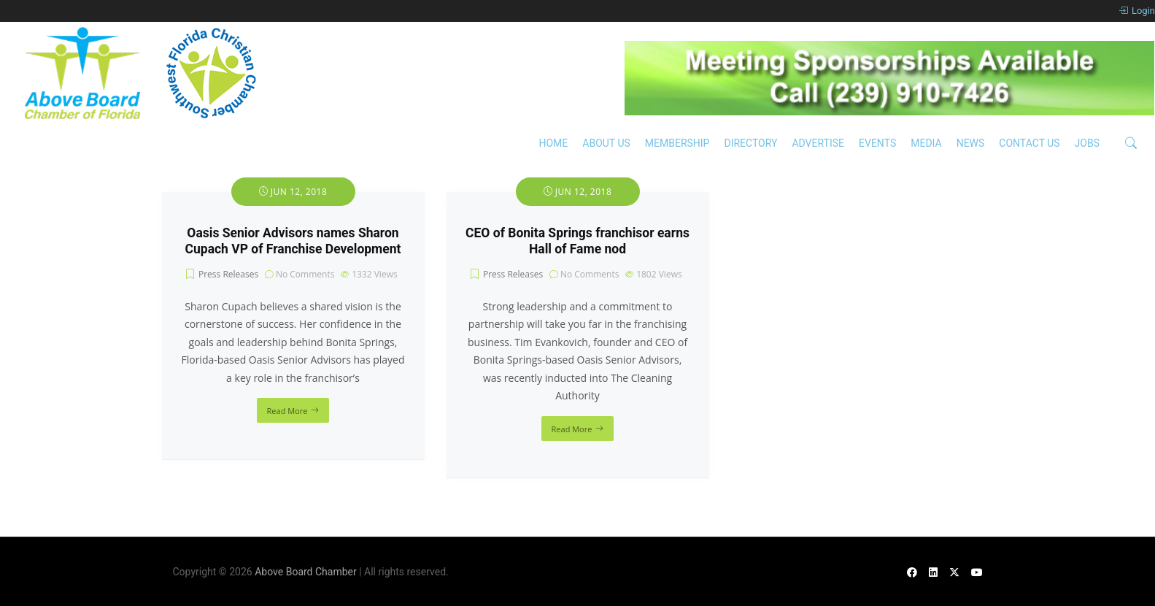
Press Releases (228, 274)
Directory (750, 143)
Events (877, 143)
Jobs (1087, 143)
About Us (606, 143)
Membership (677, 143)
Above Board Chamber (306, 572)
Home (553, 143)
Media (926, 143)
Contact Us (1029, 143)
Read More (287, 410)
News (971, 143)
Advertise (818, 143)
